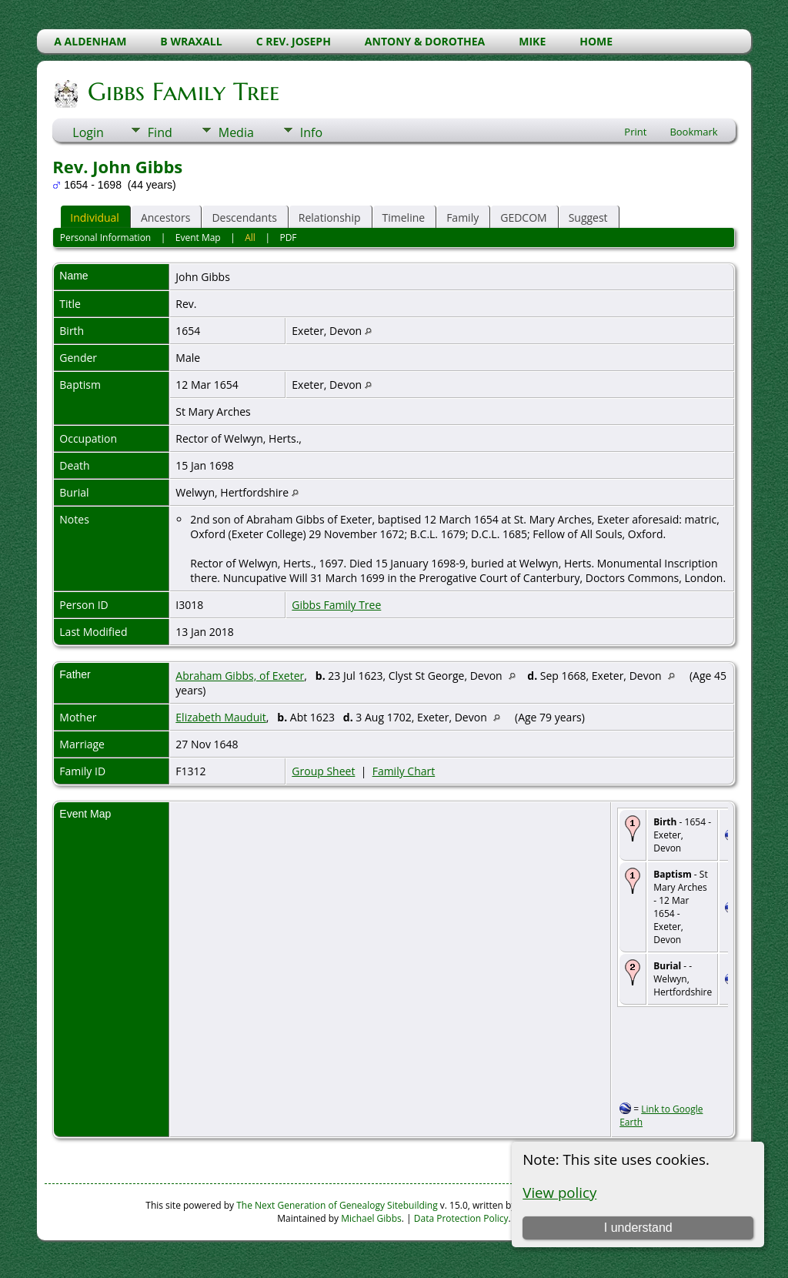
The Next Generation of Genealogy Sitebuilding (337, 1205)
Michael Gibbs (371, 1218)
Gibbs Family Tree (182, 91)
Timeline (404, 217)
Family (462, 217)
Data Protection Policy (461, 1218)
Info (311, 132)
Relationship (330, 217)
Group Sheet (323, 771)
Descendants (244, 217)
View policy (559, 1192)
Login (88, 132)
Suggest (588, 217)
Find (160, 132)
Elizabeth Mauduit (220, 717)
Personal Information (106, 237)
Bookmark (693, 132)
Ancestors (165, 217)
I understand (638, 1227)
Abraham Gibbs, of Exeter (239, 675)
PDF (287, 237)
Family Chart (404, 771)
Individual (94, 217)
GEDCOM (523, 217)
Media (236, 132)
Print (635, 132)
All (250, 237)
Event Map (198, 237)
